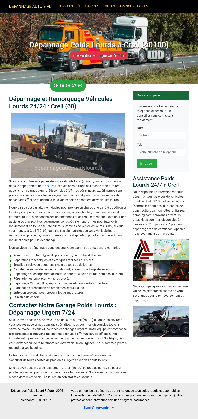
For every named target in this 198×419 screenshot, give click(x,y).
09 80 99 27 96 (68, 85)
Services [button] (66, 6)
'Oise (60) (49, 186)
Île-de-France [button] (89, 6)
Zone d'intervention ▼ (99, 408)
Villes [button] (110, 6)
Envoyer (147, 163)
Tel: (139, 144)
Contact (144, 6)
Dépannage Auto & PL (30, 6)
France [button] (126, 6)
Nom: (140, 128)
